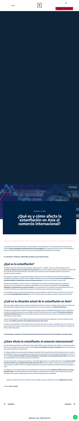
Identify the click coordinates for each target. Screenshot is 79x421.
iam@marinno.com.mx (66, 380)
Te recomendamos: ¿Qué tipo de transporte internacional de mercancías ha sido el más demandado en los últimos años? (38, 334)
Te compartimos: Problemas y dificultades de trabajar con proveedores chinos (26, 257)
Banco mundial (13, 386)
